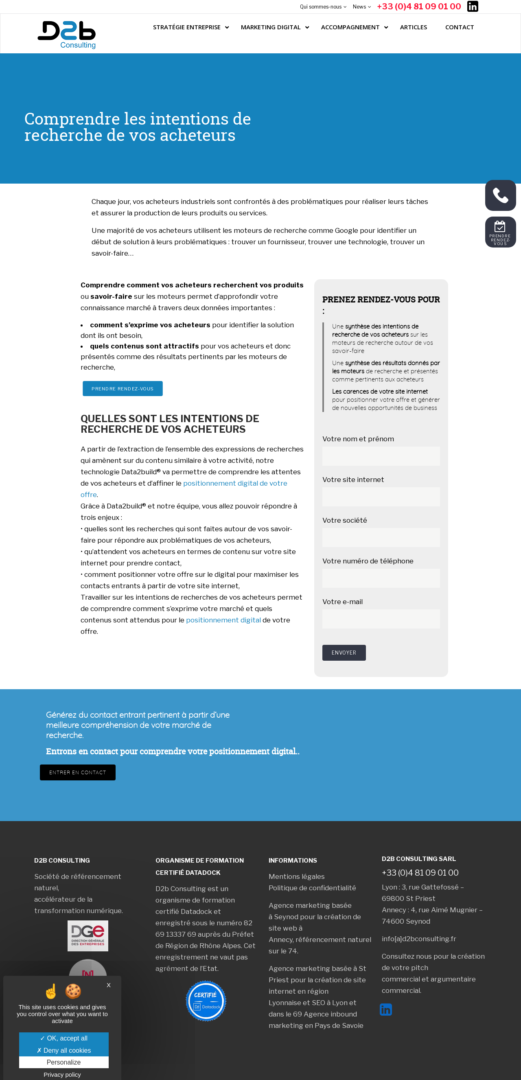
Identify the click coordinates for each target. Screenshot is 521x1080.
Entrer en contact (77, 772)
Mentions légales (297, 876)
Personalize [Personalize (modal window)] (64, 1062)
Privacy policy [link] (62, 1074)
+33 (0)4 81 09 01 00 (419, 6)
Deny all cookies (64, 1050)
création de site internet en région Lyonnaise (317, 991)
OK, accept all (64, 1038)
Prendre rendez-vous (122, 389)
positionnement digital (223, 620)
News (359, 7)
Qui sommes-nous (320, 7)
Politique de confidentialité (312, 888)
